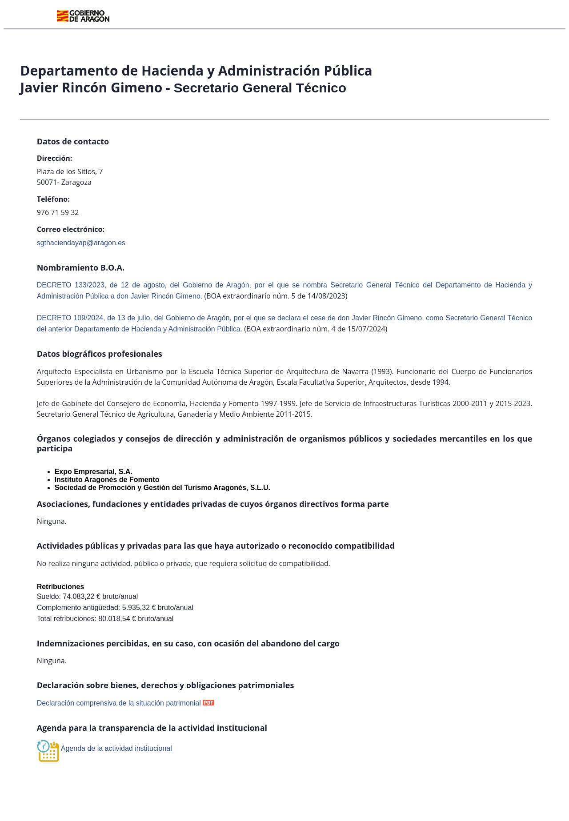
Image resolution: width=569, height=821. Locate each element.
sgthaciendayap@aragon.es (81, 243)
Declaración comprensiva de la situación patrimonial (119, 703)
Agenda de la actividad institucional (116, 748)
